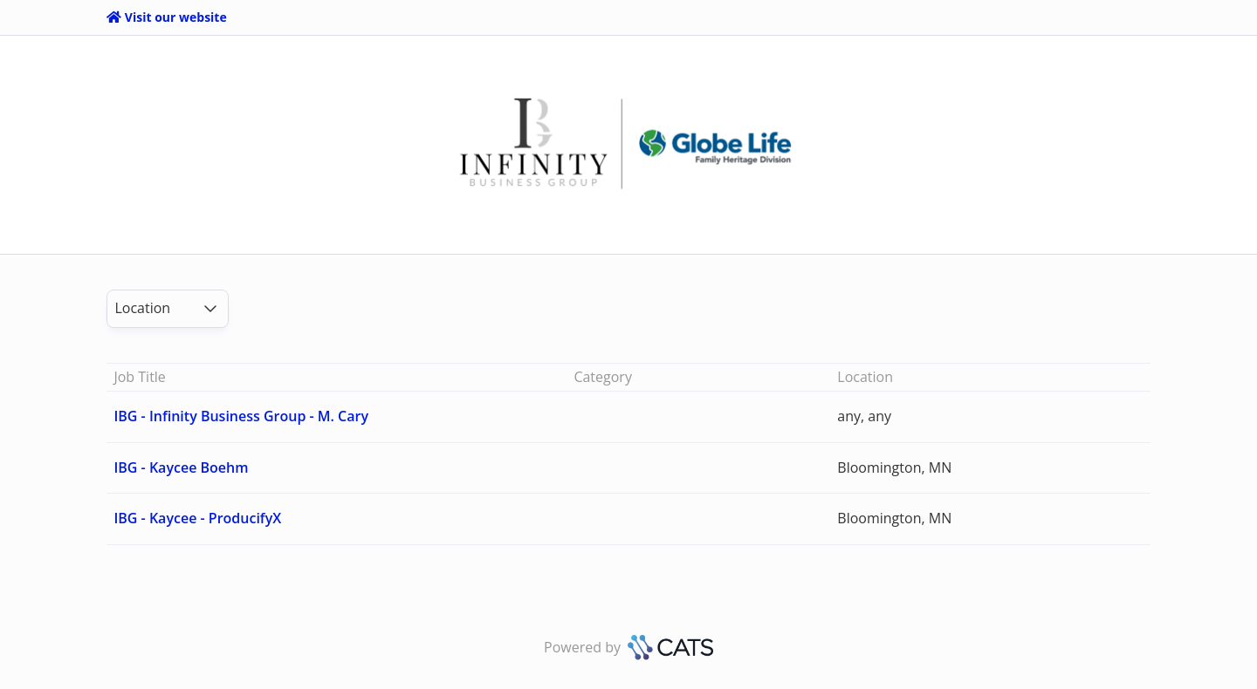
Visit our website (166, 17)
